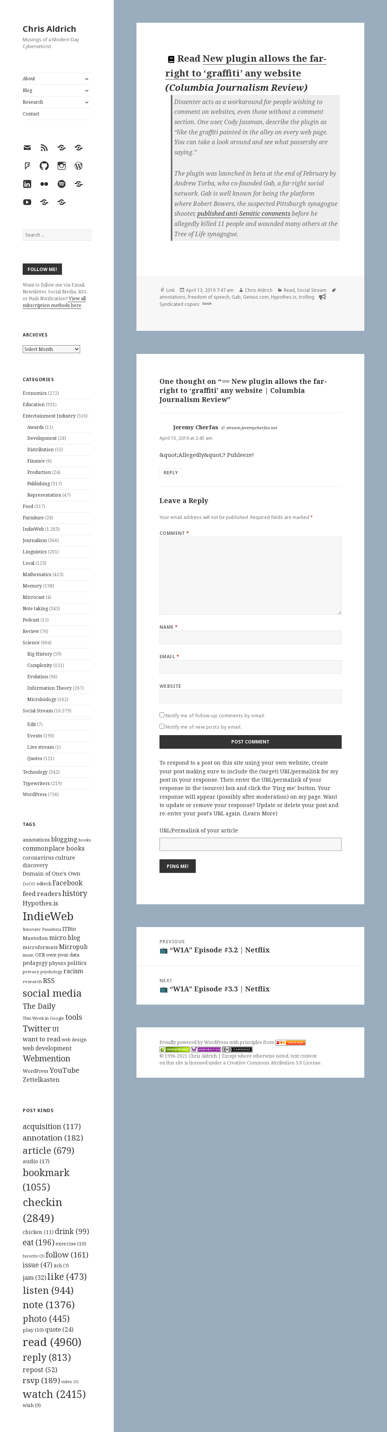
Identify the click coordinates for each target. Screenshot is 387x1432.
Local (28, 563)
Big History (39, 654)
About (29, 78)
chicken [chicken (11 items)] (38, 1232)
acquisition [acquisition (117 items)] (52, 1126)
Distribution (40, 449)
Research (33, 102)
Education (34, 404)
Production (39, 472)
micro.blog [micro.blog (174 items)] (64, 937)
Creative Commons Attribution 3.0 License (273, 1063)
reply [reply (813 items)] (47, 1357)
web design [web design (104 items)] (74, 1039)
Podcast (31, 620)
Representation (44, 495)
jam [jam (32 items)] (34, 1277)
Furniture (33, 517)
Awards (35, 427)
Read (289, 290)
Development (42, 438)
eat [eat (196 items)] (38, 1242)
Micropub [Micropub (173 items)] (73, 947)
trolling (306, 297)
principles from (273, 1042)
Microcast (34, 597)
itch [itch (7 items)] (61, 1265)
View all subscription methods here (54, 302)
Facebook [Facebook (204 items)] (67, 882)
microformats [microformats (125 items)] (40, 947)
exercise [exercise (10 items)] (71, 1243)
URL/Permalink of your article (198, 830)
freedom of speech (208, 297)
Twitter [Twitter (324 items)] (37, 1028)
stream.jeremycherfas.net (251, 427)
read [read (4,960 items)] (52, 1341)
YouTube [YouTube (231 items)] (64, 1070)
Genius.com (256, 297)
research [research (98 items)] (32, 981)
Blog (27, 90)
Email (169, 656)
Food (28, 506)
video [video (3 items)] (70, 1381)
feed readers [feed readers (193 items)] (42, 893)
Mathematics (37, 574)
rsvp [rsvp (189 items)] (41, 1380)
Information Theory (49, 688)
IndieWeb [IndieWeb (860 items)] (48, 916)
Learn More (260, 813)
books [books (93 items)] (85, 840)
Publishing (38, 483)
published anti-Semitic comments (243, 213)
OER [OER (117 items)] (40, 954)
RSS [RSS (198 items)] (49, 980)
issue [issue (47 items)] (38, 1265)
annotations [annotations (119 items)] (36, 839)
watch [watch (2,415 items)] (54, 1394)
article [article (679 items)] (48, 1150)
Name (168, 627)
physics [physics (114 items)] (57, 963)
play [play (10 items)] (33, 1329)
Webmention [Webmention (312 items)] (46, 1058)
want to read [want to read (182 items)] (41, 1039)
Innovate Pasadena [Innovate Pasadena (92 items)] (42, 929)
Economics (35, 393)
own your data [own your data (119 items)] (62, 954)
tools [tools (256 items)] (73, 1017)
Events (34, 735)
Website (170, 686)
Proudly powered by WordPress (194, 1042)
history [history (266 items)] (74, 893)
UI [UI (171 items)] (55, 1029)
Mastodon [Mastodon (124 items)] (35, 938)
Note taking (35, 608)
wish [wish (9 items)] (32, 1405)
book (207, 303)
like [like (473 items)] (67, 1276)
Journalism (35, 540)
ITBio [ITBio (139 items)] (69, 928)
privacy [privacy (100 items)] (31, 971)
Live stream (40, 747)
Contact (31, 114)
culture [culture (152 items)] (65, 857)
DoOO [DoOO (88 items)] (29, 884)
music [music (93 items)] (28, 955)
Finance (36, 461)
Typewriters (36, 783)
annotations (172, 297)
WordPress (35, 794)
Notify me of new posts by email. (204, 727)
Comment (174, 533)
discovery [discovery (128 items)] (35, 865)
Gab (236, 297)
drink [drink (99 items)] (72, 1231)
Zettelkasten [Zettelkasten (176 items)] (41, 1079)
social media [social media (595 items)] (52, 993)
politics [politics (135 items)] (77, 962)
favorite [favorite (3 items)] (34, 1256)
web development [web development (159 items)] (47, 1048)
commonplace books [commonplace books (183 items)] (54, 848)
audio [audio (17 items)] (36, 1161)
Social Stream (38, 710)
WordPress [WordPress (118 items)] (35, 1070)
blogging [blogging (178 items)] (64, 839)
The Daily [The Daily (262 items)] (39, 1006)
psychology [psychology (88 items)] (51, 971)
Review (31, 631)
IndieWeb (33, 529)
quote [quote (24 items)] (59, 1329)
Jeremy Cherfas (195, 427)
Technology (35, 772)
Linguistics (35, 551)
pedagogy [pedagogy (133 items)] (35, 962)
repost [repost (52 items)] (40, 1369)
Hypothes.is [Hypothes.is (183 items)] (40, 903)
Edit (31, 724)
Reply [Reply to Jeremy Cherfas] (171, 472)
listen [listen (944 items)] (48, 1290)
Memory (32, 586)
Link (170, 290)
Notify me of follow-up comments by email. (216, 715)
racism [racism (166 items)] (73, 971)
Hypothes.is (284, 297)
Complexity (39, 665)
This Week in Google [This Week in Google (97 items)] (43, 1018)
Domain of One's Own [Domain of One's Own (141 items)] (51, 873)
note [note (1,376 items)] (49, 1304)
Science (31, 642)
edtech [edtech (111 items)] (44, 883)
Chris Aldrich (49, 28)
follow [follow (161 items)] (67, 1254)
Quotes (34, 758)
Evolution (37, 676)
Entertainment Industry (49, 416)
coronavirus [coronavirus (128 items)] (38, 857)
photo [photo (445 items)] (46, 1318)
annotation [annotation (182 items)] (53, 1137)
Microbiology (41, 699)
